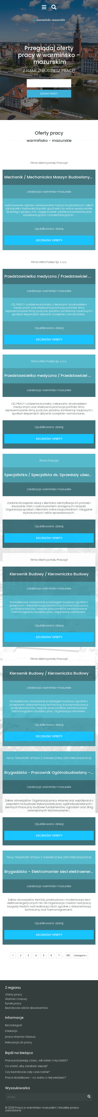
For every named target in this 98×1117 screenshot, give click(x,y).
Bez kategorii (13, 1025)
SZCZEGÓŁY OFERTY (49, 240)
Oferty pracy (13, 994)
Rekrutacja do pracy (18, 1042)
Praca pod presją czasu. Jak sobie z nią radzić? (36, 1060)
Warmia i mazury (16, 999)
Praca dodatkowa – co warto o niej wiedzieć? (35, 1078)
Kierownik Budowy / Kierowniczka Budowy (49, 574)
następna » (80, 955)
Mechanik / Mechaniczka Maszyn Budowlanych (49, 177)
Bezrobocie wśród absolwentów (26, 1008)
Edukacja (11, 1031)
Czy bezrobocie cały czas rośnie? (27, 1072)
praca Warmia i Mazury (20, 1037)
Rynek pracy (13, 1003)
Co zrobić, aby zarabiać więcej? (26, 1066)
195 (68, 955)
